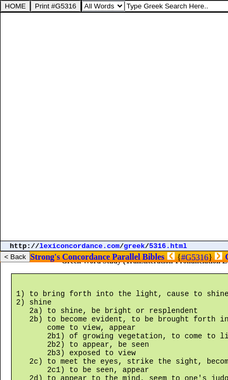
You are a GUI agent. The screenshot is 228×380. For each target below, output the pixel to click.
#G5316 (194, 257)
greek (134, 246)
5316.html (168, 246)
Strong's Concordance (70, 256)
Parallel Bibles (138, 256)
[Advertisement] (114, 127)
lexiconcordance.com (80, 246)
